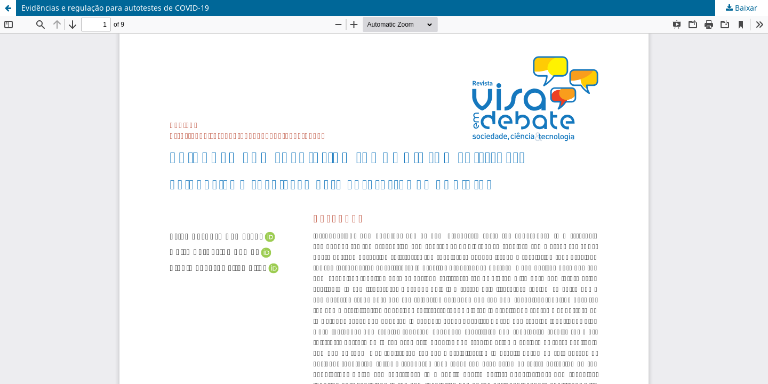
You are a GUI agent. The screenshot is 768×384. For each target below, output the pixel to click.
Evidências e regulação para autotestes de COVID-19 (115, 8)
